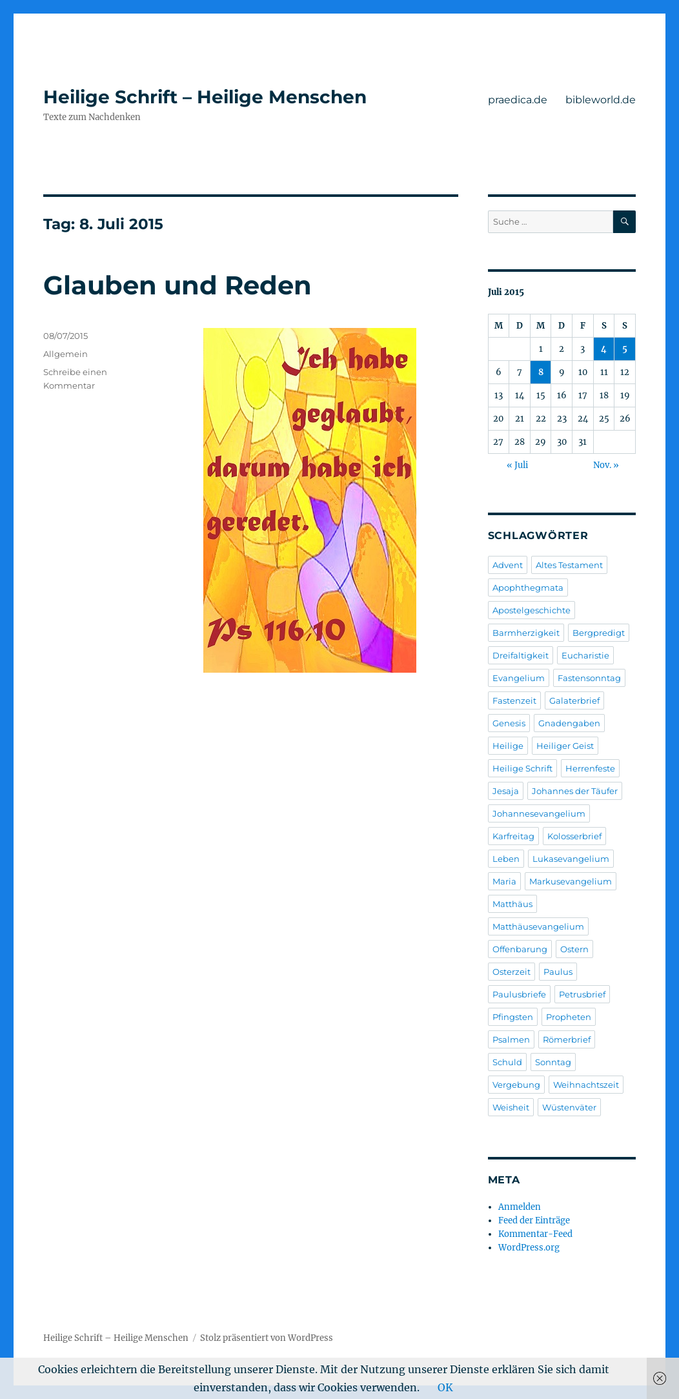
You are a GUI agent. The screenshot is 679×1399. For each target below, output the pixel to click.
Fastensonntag (589, 678)
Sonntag (553, 1062)
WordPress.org (529, 1247)
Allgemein (65, 354)
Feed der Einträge (534, 1220)
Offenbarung (519, 949)
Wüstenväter (569, 1107)
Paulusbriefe (519, 994)
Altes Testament (569, 565)
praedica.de (517, 100)
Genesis (508, 723)
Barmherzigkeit (526, 633)
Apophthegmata (527, 587)
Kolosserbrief (574, 836)
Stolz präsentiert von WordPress (266, 1338)
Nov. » (606, 465)
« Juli (517, 465)
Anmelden (519, 1206)
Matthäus (512, 904)
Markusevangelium (570, 881)
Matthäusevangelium (538, 926)
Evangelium (518, 678)
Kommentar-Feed (535, 1234)
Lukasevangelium (570, 858)
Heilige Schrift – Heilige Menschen (205, 97)
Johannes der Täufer (575, 791)
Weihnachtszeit (586, 1084)
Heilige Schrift (522, 768)
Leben (506, 858)
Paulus (558, 971)
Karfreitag (513, 836)
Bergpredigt (599, 633)
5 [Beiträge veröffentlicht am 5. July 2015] (624, 348)
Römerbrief (567, 1039)
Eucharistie (585, 655)
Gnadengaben (569, 723)
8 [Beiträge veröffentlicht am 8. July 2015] (540, 372)
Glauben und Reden (177, 285)
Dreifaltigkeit (520, 655)
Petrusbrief (582, 994)
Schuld (507, 1062)
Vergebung (516, 1084)
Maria (504, 881)
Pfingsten (512, 1017)
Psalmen (511, 1039)
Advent (507, 565)
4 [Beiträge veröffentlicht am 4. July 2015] (604, 348)
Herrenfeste (590, 768)
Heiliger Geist (565, 745)
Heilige (507, 745)
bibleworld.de (600, 100)
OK (445, 1387)
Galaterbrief (574, 700)
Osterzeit (511, 971)
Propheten (568, 1017)
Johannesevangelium (538, 813)
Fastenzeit (514, 700)
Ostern (574, 949)
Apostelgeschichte (531, 610)
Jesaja (505, 791)
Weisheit (510, 1107)
